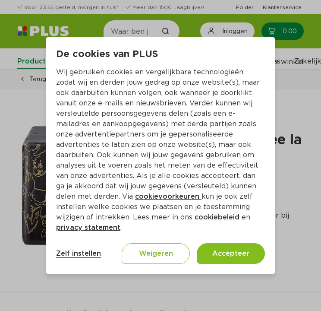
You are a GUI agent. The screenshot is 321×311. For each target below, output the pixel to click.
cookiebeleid (217, 217)
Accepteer (230, 253)
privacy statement (88, 227)
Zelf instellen (78, 253)
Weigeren (156, 253)
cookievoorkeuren (168, 196)
